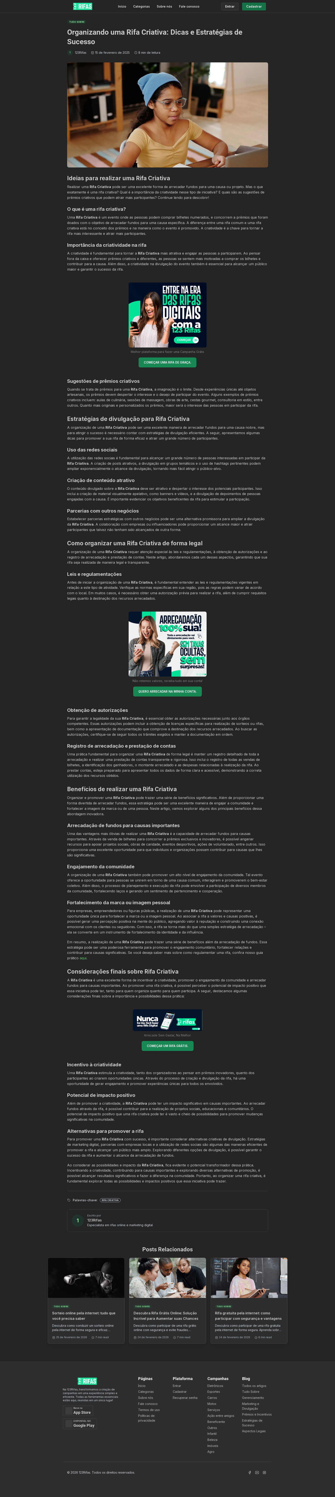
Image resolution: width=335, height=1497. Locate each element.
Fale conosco (189, 6)
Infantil (212, 1433)
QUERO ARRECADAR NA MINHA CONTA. (167, 691)
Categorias (141, 6)
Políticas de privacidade (146, 1418)
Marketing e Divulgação (250, 1406)
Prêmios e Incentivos (257, 1414)
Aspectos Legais (254, 1431)
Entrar (177, 1386)
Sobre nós (164, 6)
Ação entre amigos (220, 1415)
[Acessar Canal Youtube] (257, 1472)
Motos (211, 1404)
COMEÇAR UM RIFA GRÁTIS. (167, 1046)
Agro (210, 1451)
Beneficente (216, 1422)
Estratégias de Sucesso (252, 1423)
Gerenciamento (253, 1398)
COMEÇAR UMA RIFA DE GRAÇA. (167, 362)
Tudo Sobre (250, 1391)
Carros (212, 1398)
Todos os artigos (254, 1386)
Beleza (212, 1440)
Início (122, 6)
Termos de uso (149, 1410)
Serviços (213, 1410)
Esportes (213, 1391)
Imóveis (212, 1446)
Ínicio (142, 1386)
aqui (83, 958)
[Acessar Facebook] (249, 1472)
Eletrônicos (215, 1386)
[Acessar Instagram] (264, 1472)
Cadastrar (180, 1391)
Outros (212, 1428)
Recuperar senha (185, 1398)
